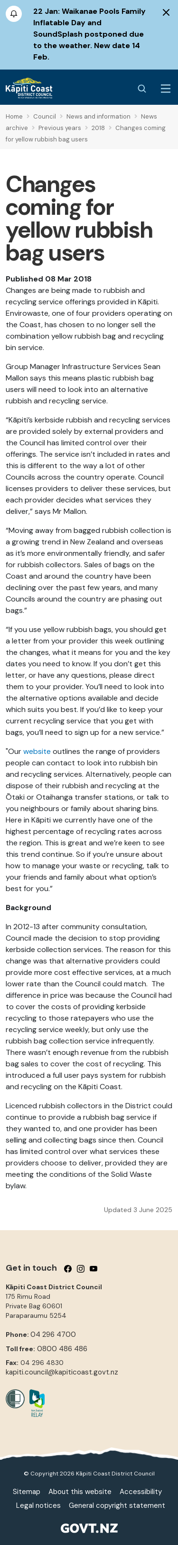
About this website (80, 1491)
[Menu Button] (165, 88)
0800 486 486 (62, 1349)
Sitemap (26, 1491)
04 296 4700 (53, 1334)
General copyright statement (117, 1505)
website (37, 751)
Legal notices (38, 1505)
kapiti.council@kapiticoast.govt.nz (62, 1372)
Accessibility (141, 1491)
